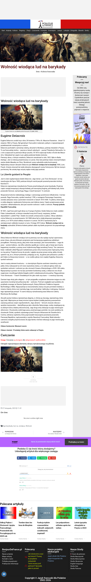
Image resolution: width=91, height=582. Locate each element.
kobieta (25, 225)
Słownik (81, 30)
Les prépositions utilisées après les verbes (63, 525)
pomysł (16, 292)
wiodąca (22, 426)
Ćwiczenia (9, 340)
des (58, 153)
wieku (62, 268)
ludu (57, 188)
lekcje (24, 153)
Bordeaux (41, 148)
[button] (22, 458)
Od (27, 218)
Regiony (22, 30)
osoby (43, 271)
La (15, 131)
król (35, 213)
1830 (36, 131)
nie (61, 195)
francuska (15, 197)
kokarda (57, 317)
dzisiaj (15, 160)
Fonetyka (44, 30)
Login (69, 466)
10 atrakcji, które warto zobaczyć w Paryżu (28, 330)
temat (38, 179)
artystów (4, 205)
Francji (39, 213)
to (64, 150)
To (2, 150)
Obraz (53, 216)
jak (2, 257)
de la (59, 312)
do (54, 225)
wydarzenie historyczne (22, 202)
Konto (45, 33)
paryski (40, 181)
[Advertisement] (45, 10)
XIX (59, 268)
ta (11, 271)
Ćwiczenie (8, 335)
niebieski (8, 250)
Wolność (7, 101)
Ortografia (73, 30)
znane (42, 202)
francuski (13, 211)
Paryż (29, 30)
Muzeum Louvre (21, 326)
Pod (39, 282)
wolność (47, 191)
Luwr (22, 155)
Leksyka (66, 30)
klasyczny (59, 257)
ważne (3, 162)
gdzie (26, 155)
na (17, 426)
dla (9, 294)
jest (30, 165)
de (49, 312)
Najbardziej (5, 165)
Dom (38, 71)
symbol (21, 197)
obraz (10, 157)
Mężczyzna (12, 300)
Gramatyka (52, 30)
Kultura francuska (48, 71)
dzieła (38, 155)
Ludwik (13, 216)
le (22, 174)
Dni (30, 275)
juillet (33, 131)
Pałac (3, 213)
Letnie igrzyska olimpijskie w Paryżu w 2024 (80, 525)
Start (3, 30)
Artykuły (8, 30)
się (20, 141)
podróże (42, 169)
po (24, 268)
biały (2, 250)
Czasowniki (35, 30)
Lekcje (60, 30)
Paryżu (15, 143)
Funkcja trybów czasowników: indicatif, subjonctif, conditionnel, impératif (45, 528)
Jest (9, 160)
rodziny (26, 148)
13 (64, 141)
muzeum (27, 221)
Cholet (11, 312)
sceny (34, 162)
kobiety (59, 287)
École (55, 153)
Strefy (87, 30)
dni (11, 181)
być (52, 238)
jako (33, 275)
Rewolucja (4, 294)
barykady (9, 426)
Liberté (18, 131)
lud (14, 426)
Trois (46, 179)
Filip (17, 216)
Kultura (15, 30)
